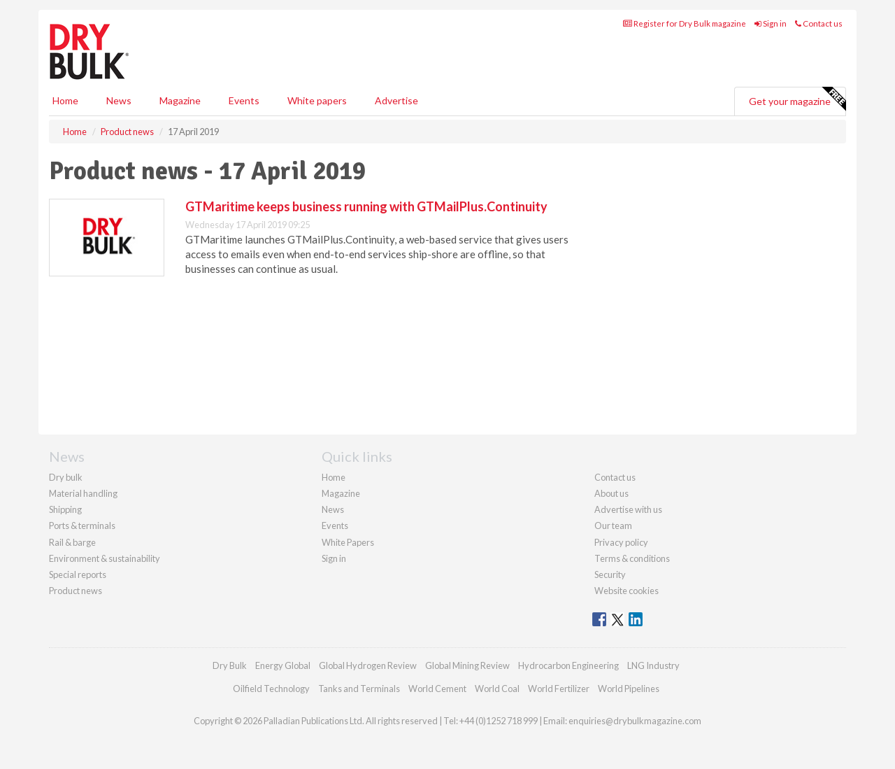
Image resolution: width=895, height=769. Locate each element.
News (333, 509)
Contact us (819, 23)
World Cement (437, 688)
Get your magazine (797, 99)
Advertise (396, 100)
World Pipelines (628, 688)
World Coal (497, 688)
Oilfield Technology (271, 688)
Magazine (180, 100)
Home (65, 100)
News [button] (118, 100)
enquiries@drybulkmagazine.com (634, 720)
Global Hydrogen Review (368, 665)
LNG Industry (653, 665)
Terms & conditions (632, 558)
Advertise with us (628, 509)
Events (244, 100)
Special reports (77, 574)
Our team (613, 525)
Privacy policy (621, 542)
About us (611, 493)
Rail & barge (72, 542)
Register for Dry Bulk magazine (684, 23)
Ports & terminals (82, 525)
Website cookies (626, 590)
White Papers (348, 542)
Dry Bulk (230, 665)
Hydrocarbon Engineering (568, 665)
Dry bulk (66, 477)
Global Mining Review (467, 665)
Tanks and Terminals (359, 688)
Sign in (770, 23)
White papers (317, 100)
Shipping (65, 509)
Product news (75, 590)
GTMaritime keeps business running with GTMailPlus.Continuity (366, 206)
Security (610, 574)
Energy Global (282, 665)
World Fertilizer (558, 688)
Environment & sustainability (104, 558)
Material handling (83, 493)
